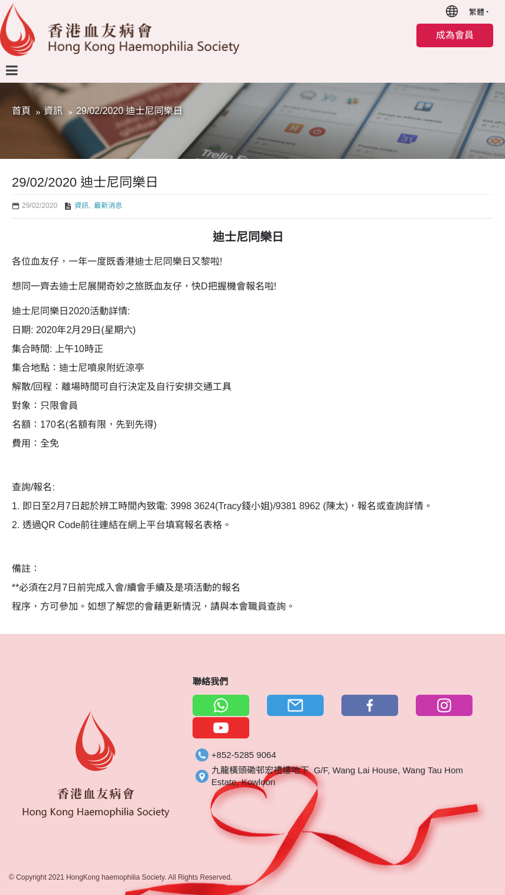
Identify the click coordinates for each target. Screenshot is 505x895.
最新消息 (108, 205)
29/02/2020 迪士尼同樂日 (129, 111)
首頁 (21, 111)
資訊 (53, 111)
